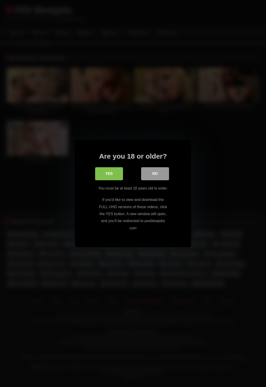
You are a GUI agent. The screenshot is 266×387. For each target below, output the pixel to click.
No (155, 174)
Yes (109, 174)
